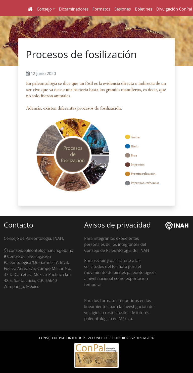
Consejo (44, 9)
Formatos (101, 9)
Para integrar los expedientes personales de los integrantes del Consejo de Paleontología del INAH (116, 244)
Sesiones (122, 9)
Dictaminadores (73, 9)
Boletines (143, 9)
